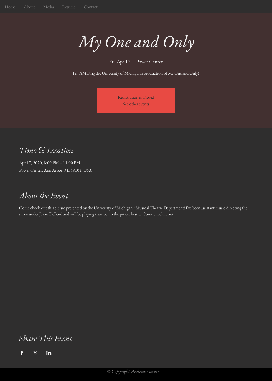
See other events (136, 104)
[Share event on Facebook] (21, 353)
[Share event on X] (35, 353)
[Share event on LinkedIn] (49, 353)
